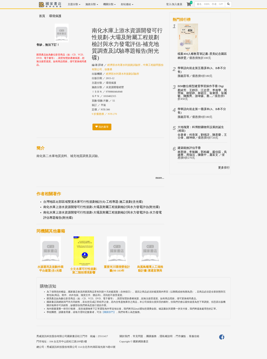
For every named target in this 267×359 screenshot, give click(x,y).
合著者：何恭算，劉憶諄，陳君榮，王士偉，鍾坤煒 (202, 136)
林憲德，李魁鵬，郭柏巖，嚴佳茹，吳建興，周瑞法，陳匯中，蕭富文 (202, 153)
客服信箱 (194, 336)
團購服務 (151, 336)
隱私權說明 (166, 336)
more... (160, 177)
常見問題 (138, 336)
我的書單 (102, 127)
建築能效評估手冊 (189, 147)
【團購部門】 (108, 312)
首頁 (42, 16)
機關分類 (109, 4)
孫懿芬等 (183, 76)
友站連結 (127, 4)
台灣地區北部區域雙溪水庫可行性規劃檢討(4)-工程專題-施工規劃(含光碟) (93, 201)
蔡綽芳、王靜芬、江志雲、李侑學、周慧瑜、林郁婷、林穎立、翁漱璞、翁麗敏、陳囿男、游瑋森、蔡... (202, 93)
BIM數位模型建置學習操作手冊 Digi (201, 86)
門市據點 (181, 336)
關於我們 (125, 336)
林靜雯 (182, 58)
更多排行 (224, 167)
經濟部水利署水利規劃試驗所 (122, 73)
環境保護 (55, 16)
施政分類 (91, 4)
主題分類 (74, 4)
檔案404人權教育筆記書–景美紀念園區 (202, 53)
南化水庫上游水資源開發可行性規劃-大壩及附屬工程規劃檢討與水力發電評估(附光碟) (101, 207)
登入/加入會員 (174, 4)
